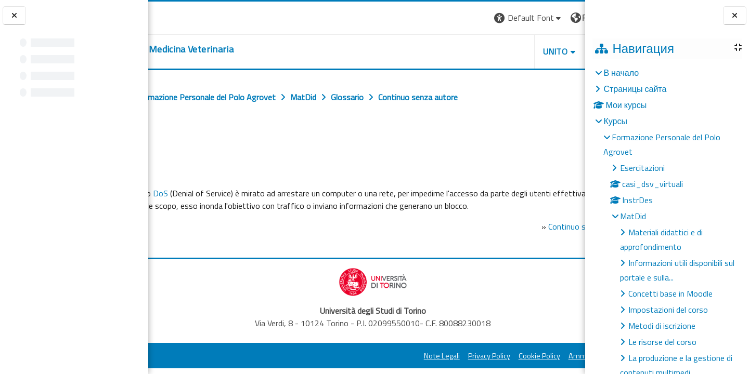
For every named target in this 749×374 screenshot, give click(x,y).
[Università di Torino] (180, 16)
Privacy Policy (397, 368)
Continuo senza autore (508, 239)
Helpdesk (522, 51)
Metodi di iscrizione (661, 325)
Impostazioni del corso (668, 309)
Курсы (615, 121)
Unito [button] (463, 51)
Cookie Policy (447, 368)
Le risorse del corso (662, 342)
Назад (170, 144)
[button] (437, 18)
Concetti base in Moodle (670, 293)
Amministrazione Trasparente (524, 368)
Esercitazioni (642, 168)
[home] (231, 49)
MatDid (633, 216)
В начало (621, 72)
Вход (567, 17)
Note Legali (350, 368)
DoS (236, 193)
